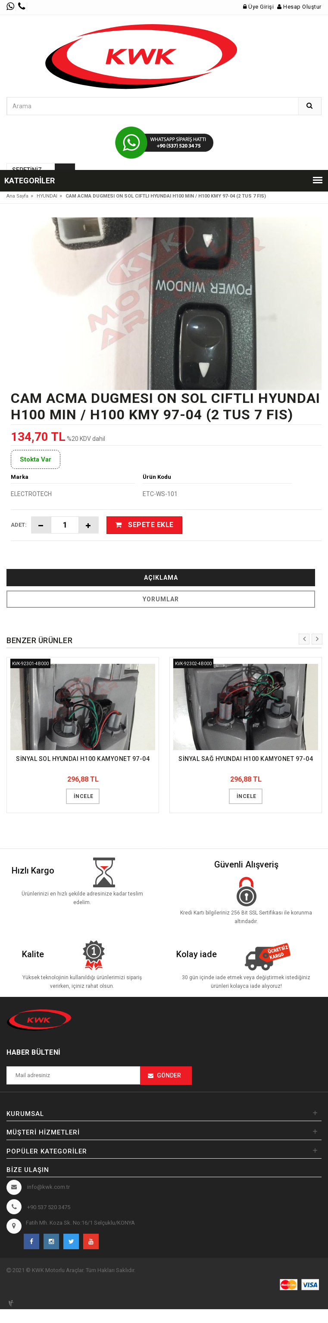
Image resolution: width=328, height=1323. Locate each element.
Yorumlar (161, 599)
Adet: (19, 525)
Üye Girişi (258, 6)
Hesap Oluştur (299, 6)
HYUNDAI (47, 196)
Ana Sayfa (17, 196)
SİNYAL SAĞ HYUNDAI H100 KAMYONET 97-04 (245, 758)
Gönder (169, 1075)
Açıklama (161, 577)
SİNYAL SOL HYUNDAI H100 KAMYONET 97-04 (83, 758)
